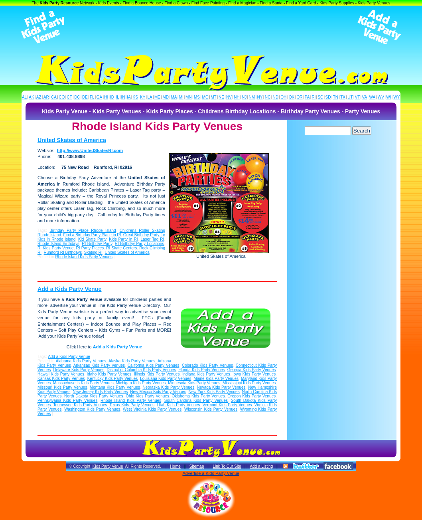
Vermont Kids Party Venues (227, 405)
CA (54, 97)
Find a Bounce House (141, 3)
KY (142, 97)
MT (213, 97)
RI (314, 97)
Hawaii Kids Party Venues (60, 374)
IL (117, 97)
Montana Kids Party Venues (115, 387)
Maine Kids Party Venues (216, 378)
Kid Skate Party (92, 239)
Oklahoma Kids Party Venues (198, 396)
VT (357, 97)
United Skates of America (71, 140)
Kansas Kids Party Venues (61, 378)
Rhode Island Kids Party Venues (83, 257)
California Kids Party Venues (153, 365)
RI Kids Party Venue (55, 248)
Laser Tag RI (152, 239)
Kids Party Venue (108, 466)
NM (252, 97)
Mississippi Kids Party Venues (249, 383)
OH (283, 97)
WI (388, 97)
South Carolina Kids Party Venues (196, 400)
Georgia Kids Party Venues (251, 370)
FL (92, 97)
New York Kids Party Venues (214, 392)
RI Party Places (90, 248)
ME (157, 97)
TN (335, 97)
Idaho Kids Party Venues (109, 374)
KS (135, 97)
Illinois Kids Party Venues (157, 374)
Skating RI (93, 252)
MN (188, 97)
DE (85, 97)
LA (150, 97)
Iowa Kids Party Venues (254, 374)
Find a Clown (175, 3)
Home (175, 466)
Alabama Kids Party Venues (81, 361)
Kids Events (108, 3)
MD (166, 97)
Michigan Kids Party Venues (141, 383)
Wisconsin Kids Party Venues (210, 409)
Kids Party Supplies (336, 3)
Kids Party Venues (374, 3)
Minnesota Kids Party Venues (194, 383)
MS (197, 97)
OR (300, 97)
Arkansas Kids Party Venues (99, 365)
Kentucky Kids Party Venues (112, 378)
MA (174, 97)
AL (24, 97)
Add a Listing (261, 466)
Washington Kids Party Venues (92, 409)
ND (275, 97)
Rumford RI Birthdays (63, 252)
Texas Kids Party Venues (132, 405)
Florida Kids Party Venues (201, 370)
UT (350, 97)
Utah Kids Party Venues (178, 405)
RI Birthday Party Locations (139, 243)
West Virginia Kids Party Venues (152, 409)
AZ (38, 97)
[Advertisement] (211, 27)
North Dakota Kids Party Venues (93, 396)
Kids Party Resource (59, 3)
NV (229, 97)
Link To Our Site (227, 466)
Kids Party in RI (123, 239)
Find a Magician (242, 3)
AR (46, 97)
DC (77, 97)
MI (181, 97)
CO (62, 97)
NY (259, 97)
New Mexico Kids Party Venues (158, 392)
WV (381, 97)
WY (396, 97)
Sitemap (196, 466)
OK (291, 97)
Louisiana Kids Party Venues (165, 378)
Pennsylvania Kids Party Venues (67, 400)
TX (342, 97)
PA (307, 97)
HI (106, 97)
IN (123, 97)
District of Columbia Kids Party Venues (141, 370)
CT (69, 97)
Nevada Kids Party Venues (221, 387)
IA (128, 97)
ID (112, 97)
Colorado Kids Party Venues (207, 365)
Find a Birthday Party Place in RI (92, 235)
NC (267, 97)
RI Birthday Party (97, 243)
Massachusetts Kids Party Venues (83, 383)
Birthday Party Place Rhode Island (82, 230)
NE (221, 97)
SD (328, 97)
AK (31, 97)
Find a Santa (271, 3)
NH (236, 97)
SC (320, 97)
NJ (244, 97)
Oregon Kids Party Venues (251, 396)
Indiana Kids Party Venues (206, 374)
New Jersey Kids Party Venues (100, 392)
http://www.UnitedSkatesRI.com (90, 150)
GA (99, 97)
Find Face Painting (208, 3)
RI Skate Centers (121, 248)
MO (205, 97)
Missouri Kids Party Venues (62, 387)
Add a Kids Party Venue (69, 289)
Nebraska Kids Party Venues (168, 387)
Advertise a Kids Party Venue (210, 473)
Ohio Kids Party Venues (147, 396)
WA (372, 97)
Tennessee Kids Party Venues (80, 405)
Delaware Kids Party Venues (78, 370)
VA (364, 97)
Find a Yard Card (301, 3)
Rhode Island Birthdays (58, 243)
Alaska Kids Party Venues (131, 361)
